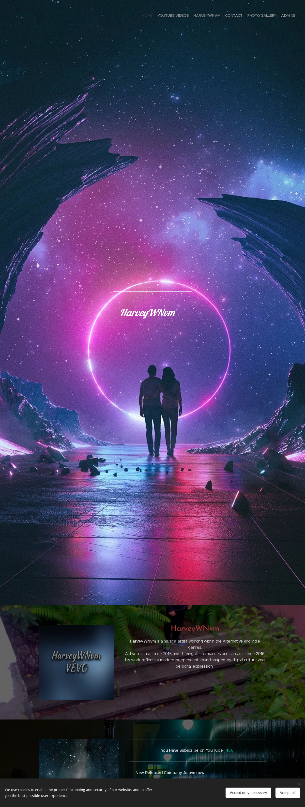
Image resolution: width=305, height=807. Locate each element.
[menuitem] (271, 16)
